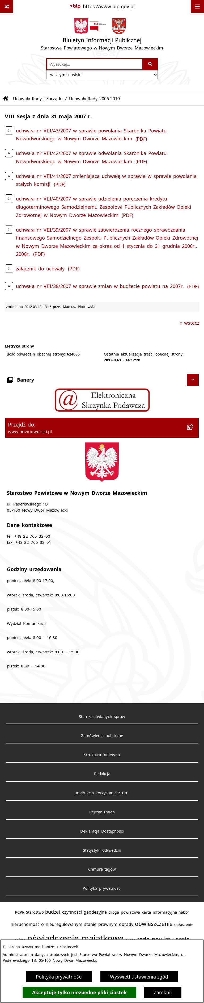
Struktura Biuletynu (102, 754)
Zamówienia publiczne (102, 735)
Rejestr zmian (102, 811)
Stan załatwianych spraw (102, 716)
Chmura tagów (102, 869)
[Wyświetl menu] (197, 6)
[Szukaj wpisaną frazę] (150, 64)
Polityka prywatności (59, 976)
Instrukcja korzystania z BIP (102, 792)
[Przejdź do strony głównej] (102, 35)
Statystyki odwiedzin (102, 850)
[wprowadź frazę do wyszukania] (94, 64)
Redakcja (102, 773)
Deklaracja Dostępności (102, 831)
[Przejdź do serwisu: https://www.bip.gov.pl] (102, 6)
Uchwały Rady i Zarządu (38, 99)
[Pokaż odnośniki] (6, 6)
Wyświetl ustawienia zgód (139, 976)
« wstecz (189, 323)
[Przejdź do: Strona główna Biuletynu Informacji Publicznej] (6, 98)
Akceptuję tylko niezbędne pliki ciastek (79, 992)
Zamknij (163, 992)
